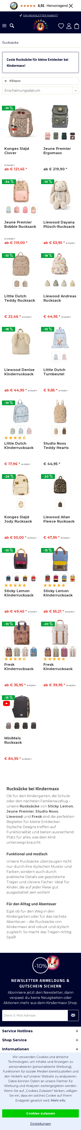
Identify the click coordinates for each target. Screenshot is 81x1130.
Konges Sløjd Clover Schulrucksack (17, 151)
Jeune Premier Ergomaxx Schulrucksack (57, 151)
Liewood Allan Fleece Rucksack (59, 519)
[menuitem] (4, 26)
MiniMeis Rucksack (13, 740)
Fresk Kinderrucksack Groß (58, 667)
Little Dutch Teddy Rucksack (19, 298)
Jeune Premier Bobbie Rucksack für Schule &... (20, 224)
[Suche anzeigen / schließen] (12, 25)
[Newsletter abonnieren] (73, 1015)
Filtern (13, 81)
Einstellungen (40, 1124)
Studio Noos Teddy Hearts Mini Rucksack (56, 445)
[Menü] (4, 26)
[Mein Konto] (69, 26)
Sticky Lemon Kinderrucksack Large (58, 593)
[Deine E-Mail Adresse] (40, 1015)
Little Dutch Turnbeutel (54, 372)
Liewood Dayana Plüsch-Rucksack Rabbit (59, 224)
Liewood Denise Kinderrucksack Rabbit (19, 372)
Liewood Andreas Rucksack (59, 298)
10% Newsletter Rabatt (40, 15)
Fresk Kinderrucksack (18, 667)
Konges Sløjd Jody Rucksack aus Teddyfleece (20, 519)
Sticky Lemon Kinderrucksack (18, 593)
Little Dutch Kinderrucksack (18, 445)
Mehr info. (58, 1100)
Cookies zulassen (40, 1113)
